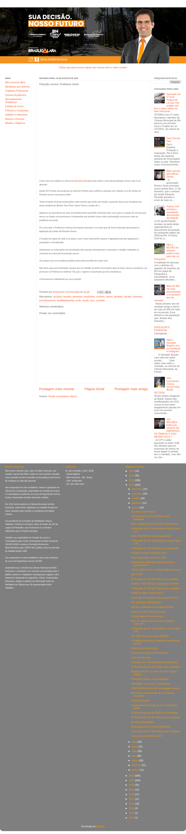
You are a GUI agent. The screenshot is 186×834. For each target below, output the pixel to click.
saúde (85, 300)
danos (109, 296)
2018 (132, 794)
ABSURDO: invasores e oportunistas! (151, 683)
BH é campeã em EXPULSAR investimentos (154, 523)
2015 (132, 808)
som (92, 300)
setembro (137, 503)
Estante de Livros (14, 106)
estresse (137, 296)
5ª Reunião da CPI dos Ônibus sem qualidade (155, 717)
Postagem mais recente (56, 389)
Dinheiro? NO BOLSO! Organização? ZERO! (155, 583)
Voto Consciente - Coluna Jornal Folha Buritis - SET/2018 (167, 385)
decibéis (118, 296)
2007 (132, 817)
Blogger (100, 826)
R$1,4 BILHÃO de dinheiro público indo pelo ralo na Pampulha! (166, 251)
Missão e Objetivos (15, 123)
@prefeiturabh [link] (80, 181)
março (135, 760)
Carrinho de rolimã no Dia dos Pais (149, 653)
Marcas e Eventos (14, 119)
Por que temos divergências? (146, 602)
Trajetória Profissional (16, 90)
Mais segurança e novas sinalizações (151, 726)
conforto (100, 296)
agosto (136, 507)
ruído (78, 300)
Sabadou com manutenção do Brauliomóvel (154, 662)
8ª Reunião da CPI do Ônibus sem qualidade (155, 579)
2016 (132, 803)
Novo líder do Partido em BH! (146, 736)
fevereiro (137, 765)
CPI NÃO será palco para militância (150, 636)
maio (135, 751)
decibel (128, 296)
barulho (67, 296)
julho (135, 741)
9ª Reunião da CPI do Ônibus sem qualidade (155, 548)
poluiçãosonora (47, 300)
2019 (132, 789)
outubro (136, 498)
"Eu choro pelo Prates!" (143, 511)
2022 (132, 775)
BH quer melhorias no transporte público (152, 607)
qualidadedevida (65, 300)
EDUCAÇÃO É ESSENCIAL (162, 328)
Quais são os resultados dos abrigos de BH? (154, 597)
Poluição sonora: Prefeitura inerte (149, 552)
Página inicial (94, 389)
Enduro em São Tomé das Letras (148, 611)
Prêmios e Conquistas (16, 110)
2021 (132, 780)
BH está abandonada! (142, 722)
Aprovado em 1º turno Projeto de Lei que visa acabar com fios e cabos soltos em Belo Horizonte (167, 103)
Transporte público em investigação (150, 679)
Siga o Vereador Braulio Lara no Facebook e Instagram (173, 345)
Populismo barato (140, 700)
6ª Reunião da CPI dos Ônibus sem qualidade (155, 667)
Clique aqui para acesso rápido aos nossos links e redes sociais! (93, 67)
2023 (132, 484)
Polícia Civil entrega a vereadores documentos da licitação (172, 212)
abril (134, 755)
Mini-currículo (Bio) (15, 82)
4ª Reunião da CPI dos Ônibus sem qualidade (155, 731)
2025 (132, 475)
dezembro (137, 489)
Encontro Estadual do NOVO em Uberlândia (154, 712)
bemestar (77, 296)
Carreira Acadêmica (15, 95)
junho (135, 746)
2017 (132, 799)
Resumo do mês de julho (144, 648)
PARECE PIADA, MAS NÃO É (147, 593)
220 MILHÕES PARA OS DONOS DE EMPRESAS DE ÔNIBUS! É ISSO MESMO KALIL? (167, 428)
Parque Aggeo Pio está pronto (147, 616)
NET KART (137, 574)
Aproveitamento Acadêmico (13, 100)
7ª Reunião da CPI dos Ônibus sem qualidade (155, 588)
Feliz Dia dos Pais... (141, 657)
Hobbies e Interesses (16, 114)
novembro (137, 493)
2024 (132, 480)
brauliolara (89, 296)
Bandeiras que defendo (17, 86)
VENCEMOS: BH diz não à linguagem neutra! (155, 688)
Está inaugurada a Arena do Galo (148, 557)
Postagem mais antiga (131, 389)
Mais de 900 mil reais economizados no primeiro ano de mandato (167, 293)
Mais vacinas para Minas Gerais (173, 174)
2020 (132, 785)
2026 (132, 471)
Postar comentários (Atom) (62, 396)
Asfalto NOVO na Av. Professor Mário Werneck (156, 569)
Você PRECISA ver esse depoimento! (151, 536)
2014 (132, 813)
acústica (57, 296)
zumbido (100, 300)
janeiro (136, 769)
